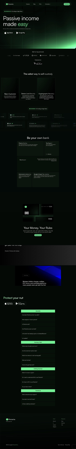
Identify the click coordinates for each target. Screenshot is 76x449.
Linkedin (54, 424)
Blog (34, 4)
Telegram (54, 426)
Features (28, 4)
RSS (62, 424)
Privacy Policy (67, 444)
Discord (54, 421)
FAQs (40, 4)
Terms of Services (61, 444)
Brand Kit (63, 423)
